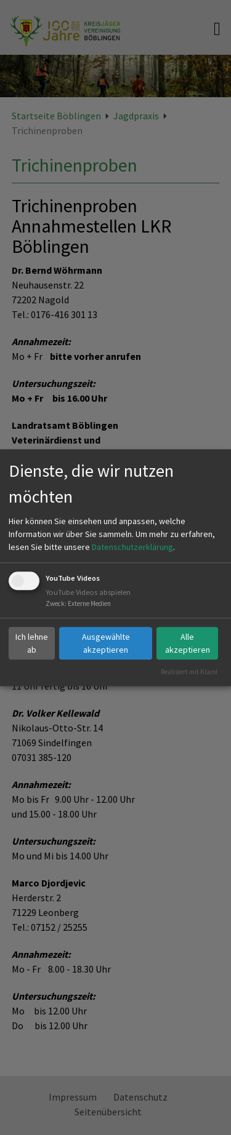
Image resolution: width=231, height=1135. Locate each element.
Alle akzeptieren (187, 643)
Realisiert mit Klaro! (189, 671)
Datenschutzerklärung (132, 547)
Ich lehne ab (31, 643)
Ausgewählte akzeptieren (106, 643)
